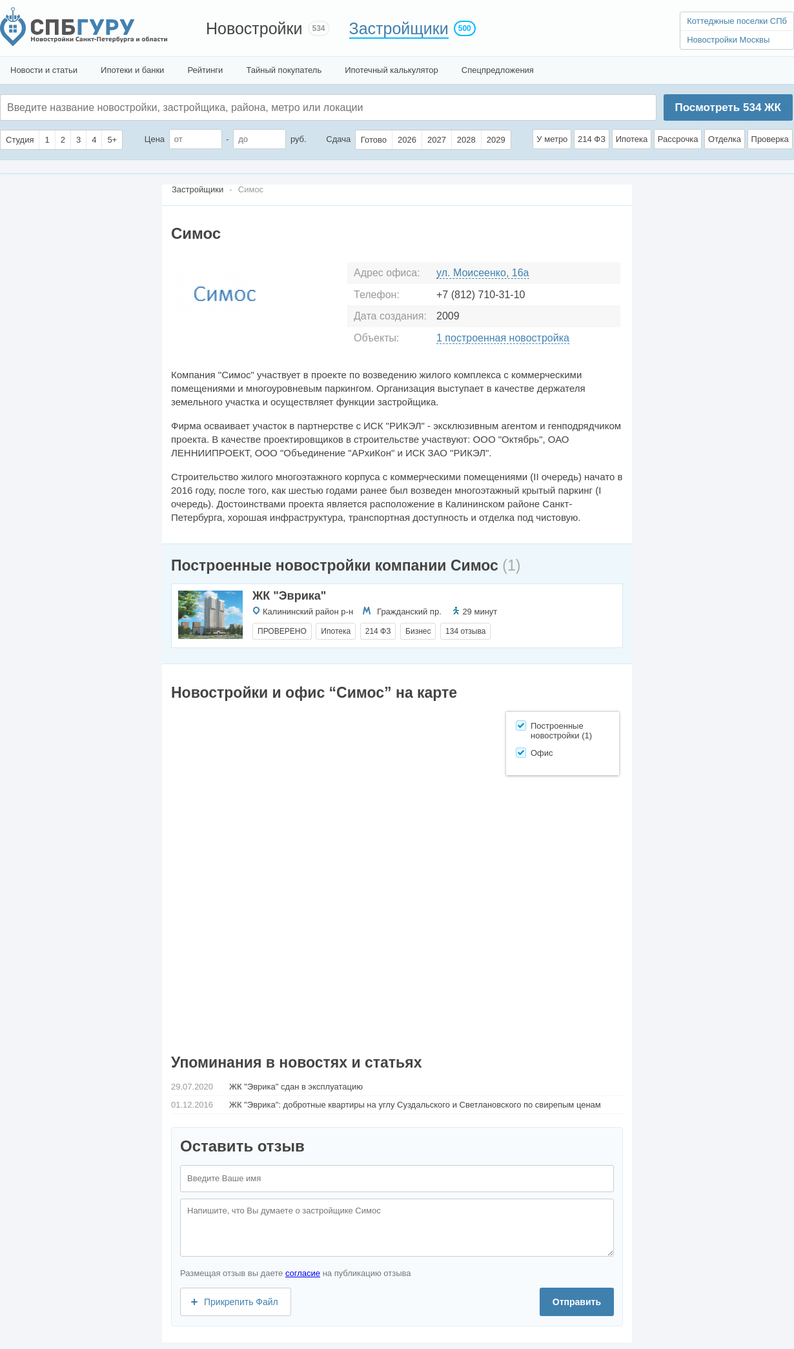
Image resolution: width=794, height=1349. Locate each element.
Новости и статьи (43, 70)
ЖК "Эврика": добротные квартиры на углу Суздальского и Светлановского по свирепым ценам (415, 1105)
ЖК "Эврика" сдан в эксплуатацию (296, 1086)
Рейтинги (205, 70)
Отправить (577, 1302)
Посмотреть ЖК (727, 107)
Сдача (338, 139)
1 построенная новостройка (502, 337)
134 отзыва (465, 631)
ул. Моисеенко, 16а (482, 272)
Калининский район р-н (308, 611)
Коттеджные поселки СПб (737, 21)
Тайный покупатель (283, 70)
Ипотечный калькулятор (391, 70)
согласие (302, 1273)
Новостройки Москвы (728, 40)
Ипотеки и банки (132, 70)
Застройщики (399, 28)
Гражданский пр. (409, 611)
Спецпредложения (498, 70)
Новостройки (254, 28)
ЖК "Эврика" (289, 595)
